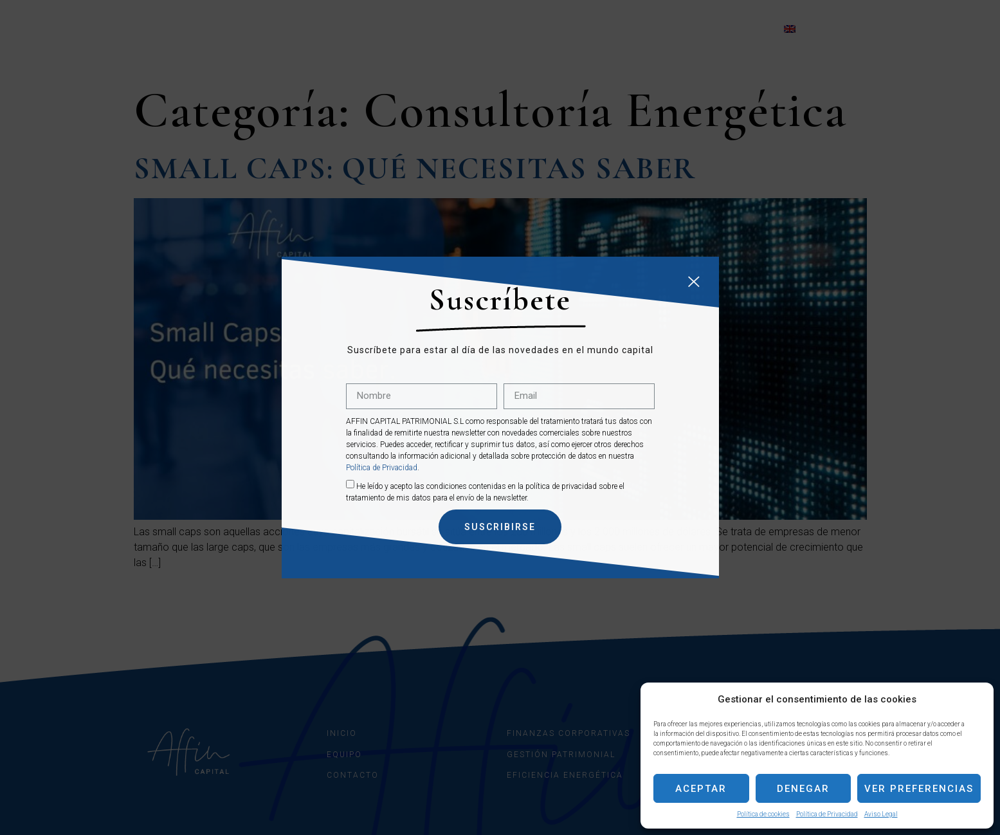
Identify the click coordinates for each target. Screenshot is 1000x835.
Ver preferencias (919, 788)
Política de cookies (763, 814)
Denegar (803, 788)
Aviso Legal (881, 814)
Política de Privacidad (827, 814)
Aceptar (701, 788)
